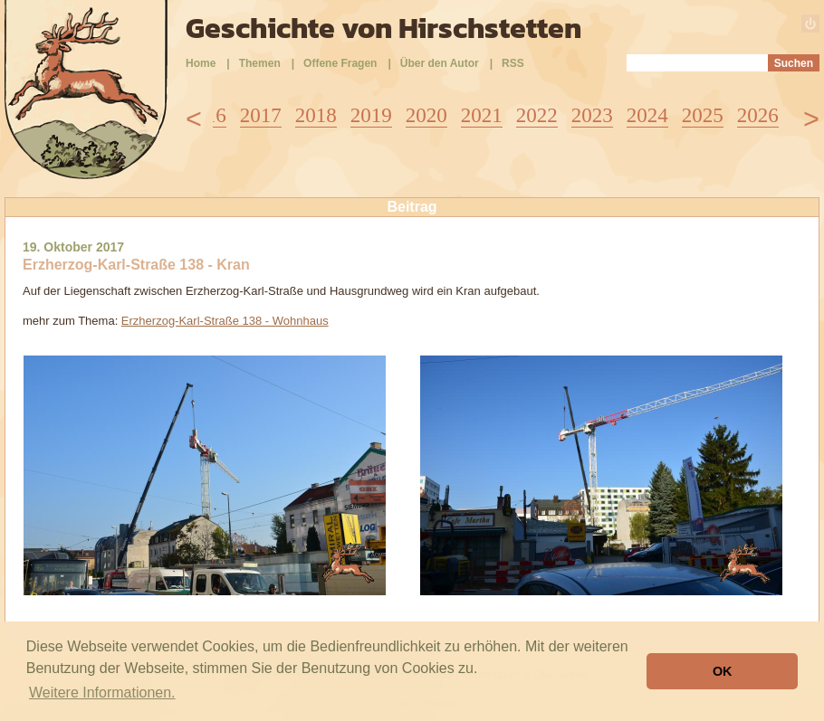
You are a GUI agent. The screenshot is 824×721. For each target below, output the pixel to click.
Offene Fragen (340, 63)
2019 (371, 115)
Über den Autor (439, 63)
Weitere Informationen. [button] (102, 692)
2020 (426, 115)
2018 (316, 115)
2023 (592, 115)
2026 (758, 115)
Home (201, 63)
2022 (537, 115)
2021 (482, 115)
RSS (513, 63)
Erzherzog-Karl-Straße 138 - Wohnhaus (225, 320)
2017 (261, 115)
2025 (702, 115)
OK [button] (723, 671)
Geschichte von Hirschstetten (383, 28)
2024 (647, 115)
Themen (260, 63)
